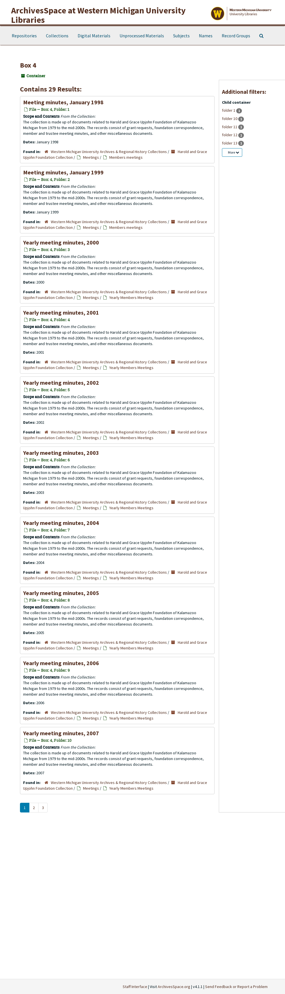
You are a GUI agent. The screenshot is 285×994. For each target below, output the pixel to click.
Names (206, 35)
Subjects (181, 35)
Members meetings (126, 157)
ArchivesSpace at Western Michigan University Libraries (98, 15)
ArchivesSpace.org (174, 986)
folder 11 (230, 126)
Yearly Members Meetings (131, 297)
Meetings (91, 157)
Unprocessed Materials (142, 35)
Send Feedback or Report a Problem (236, 986)
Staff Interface (135, 986)
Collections (57, 35)
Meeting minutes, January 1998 (63, 102)
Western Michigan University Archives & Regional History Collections (109, 151)
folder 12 (230, 134)
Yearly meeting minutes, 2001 (61, 312)
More (233, 152)
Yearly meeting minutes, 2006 (61, 663)
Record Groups (236, 35)
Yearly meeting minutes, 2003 (61, 452)
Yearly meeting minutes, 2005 (61, 592)
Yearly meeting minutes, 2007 (61, 733)
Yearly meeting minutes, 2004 (61, 522)
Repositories (24, 35)
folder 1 (229, 110)
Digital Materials (94, 35)
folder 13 (230, 143)
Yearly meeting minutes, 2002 (61, 382)
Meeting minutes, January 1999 (63, 172)
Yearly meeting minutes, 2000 (61, 242)
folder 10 (230, 118)
